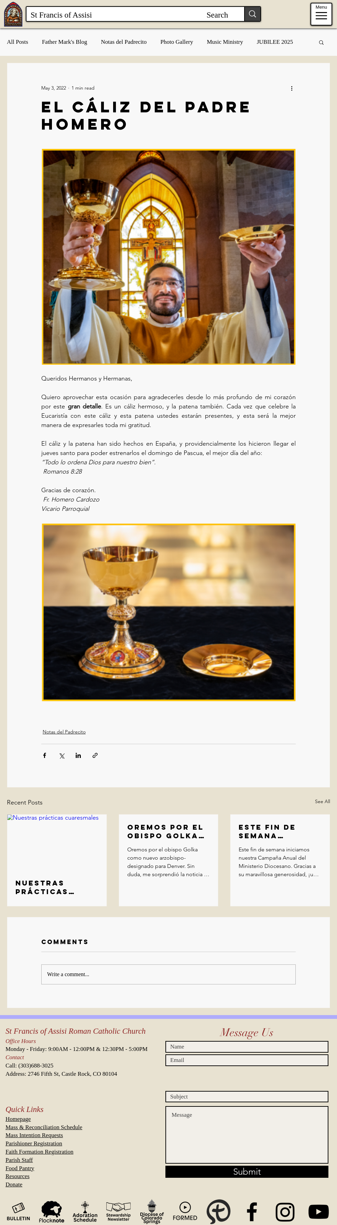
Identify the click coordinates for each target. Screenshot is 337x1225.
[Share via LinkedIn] (78, 755)
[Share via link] (95, 755)
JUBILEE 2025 (275, 42)
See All (322, 801)
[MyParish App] (218, 1211)
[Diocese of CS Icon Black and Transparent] (151, 1211)
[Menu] (321, 14)
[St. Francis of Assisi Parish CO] (251, 1211)
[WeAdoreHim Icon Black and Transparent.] (85, 1211)
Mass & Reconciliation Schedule (44, 1127)
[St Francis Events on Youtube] (318, 1211)
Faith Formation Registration (39, 1151)
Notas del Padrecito (123, 42)
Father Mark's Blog (64, 42)
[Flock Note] (51, 1211)
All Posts (17, 42)
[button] (321, 42)
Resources (18, 1176)
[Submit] (246, 1172)
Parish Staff (19, 1160)
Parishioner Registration (34, 1143)
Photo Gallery (177, 42)
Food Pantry (20, 1168)
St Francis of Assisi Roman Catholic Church (76, 1031)
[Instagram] (285, 1211)
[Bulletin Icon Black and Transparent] (18, 1211)
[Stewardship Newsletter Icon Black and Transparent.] (118, 1211)
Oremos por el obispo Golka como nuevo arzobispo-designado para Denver (165, 831)
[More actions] (291, 88)
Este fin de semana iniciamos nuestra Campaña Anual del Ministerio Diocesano (278, 831)
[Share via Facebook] (44, 755)
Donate (14, 1184)
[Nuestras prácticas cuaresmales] (57, 842)
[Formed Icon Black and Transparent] (185, 1211)
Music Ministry (225, 42)
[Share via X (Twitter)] (61, 755)
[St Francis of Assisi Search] (130, 15)
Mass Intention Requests (34, 1135)
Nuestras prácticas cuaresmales (49, 887)
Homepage (18, 1119)
